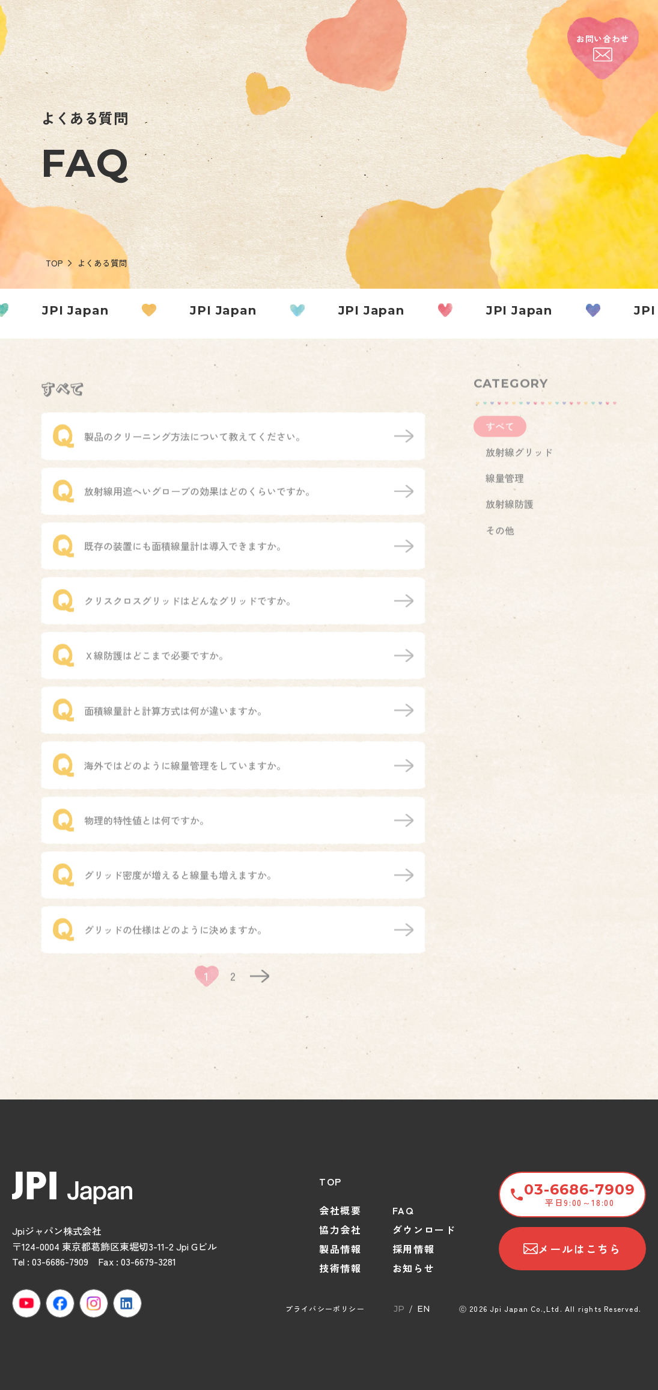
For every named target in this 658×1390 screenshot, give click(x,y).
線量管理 (505, 486)
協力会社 (340, 1229)
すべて (500, 433)
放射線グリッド (519, 460)
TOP (54, 263)
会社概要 (340, 1210)
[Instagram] (93, 1303)
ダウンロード (424, 1229)
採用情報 (413, 1248)
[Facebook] (60, 1303)
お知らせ (413, 1268)
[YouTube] (26, 1303)
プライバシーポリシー (325, 1308)
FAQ (403, 1210)
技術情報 (340, 1268)
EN (423, 1308)
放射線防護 (510, 512)
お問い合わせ (602, 47)
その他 (500, 537)
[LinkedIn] (127, 1303)
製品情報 (340, 1248)
